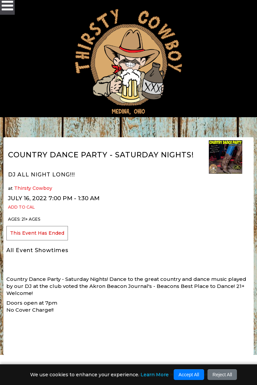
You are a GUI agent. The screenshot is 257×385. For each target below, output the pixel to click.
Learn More (155, 375)
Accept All (189, 374)
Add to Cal (21, 207)
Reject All (222, 374)
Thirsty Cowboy (33, 188)
